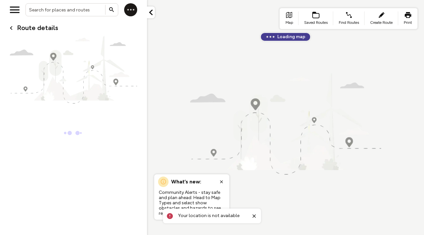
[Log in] (130, 9)
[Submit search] (111, 9)
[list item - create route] (381, 18)
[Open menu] (14, 9)
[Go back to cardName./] (11, 28)
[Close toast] (254, 216)
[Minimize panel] (151, 12)
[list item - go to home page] (289, 18)
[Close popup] (221, 182)
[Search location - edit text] (71, 9)
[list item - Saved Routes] (316, 18)
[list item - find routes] (349, 18)
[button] (151, 12)
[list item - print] (407, 18)
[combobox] (71, 9)
